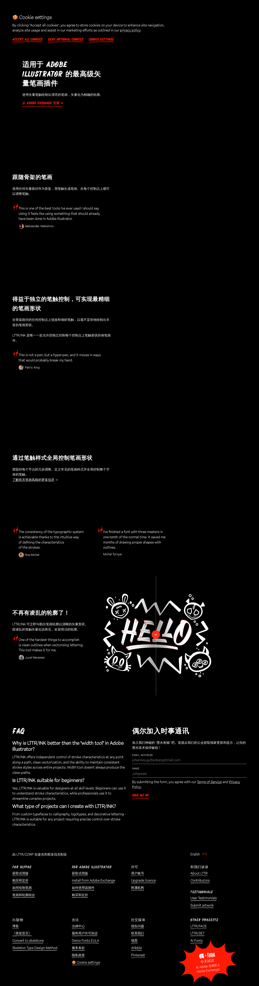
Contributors (200, 880)
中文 (205, 854)
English (195, 854)
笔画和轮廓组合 (23, 895)
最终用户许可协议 (85, 933)
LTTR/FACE (198, 926)
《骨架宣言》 (22, 933)
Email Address (142, 755)
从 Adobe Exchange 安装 (40, 103)
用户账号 (137, 873)
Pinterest (138, 955)
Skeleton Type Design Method (34, 948)
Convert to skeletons (28, 940)
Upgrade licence (143, 880)
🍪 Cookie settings (86, 962)
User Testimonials (203, 898)
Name (135, 768)
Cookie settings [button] (101, 39)
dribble (136, 948)
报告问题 (137, 926)
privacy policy (130, 30)
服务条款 (78, 948)
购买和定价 (20, 880)
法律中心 (78, 926)
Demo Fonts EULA (85, 940)
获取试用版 (20, 873)
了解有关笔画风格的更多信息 (33, 479)
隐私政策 (78, 955)
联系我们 (137, 933)
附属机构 (137, 887)
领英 (134, 940)
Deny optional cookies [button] (65, 39)
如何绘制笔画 (22, 887)
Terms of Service (209, 782)
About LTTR (199, 873)
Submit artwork (202, 905)
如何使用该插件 (83, 887)
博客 (15, 926)
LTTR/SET (197, 933)
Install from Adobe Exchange (93, 880)
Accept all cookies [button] (27, 39)
